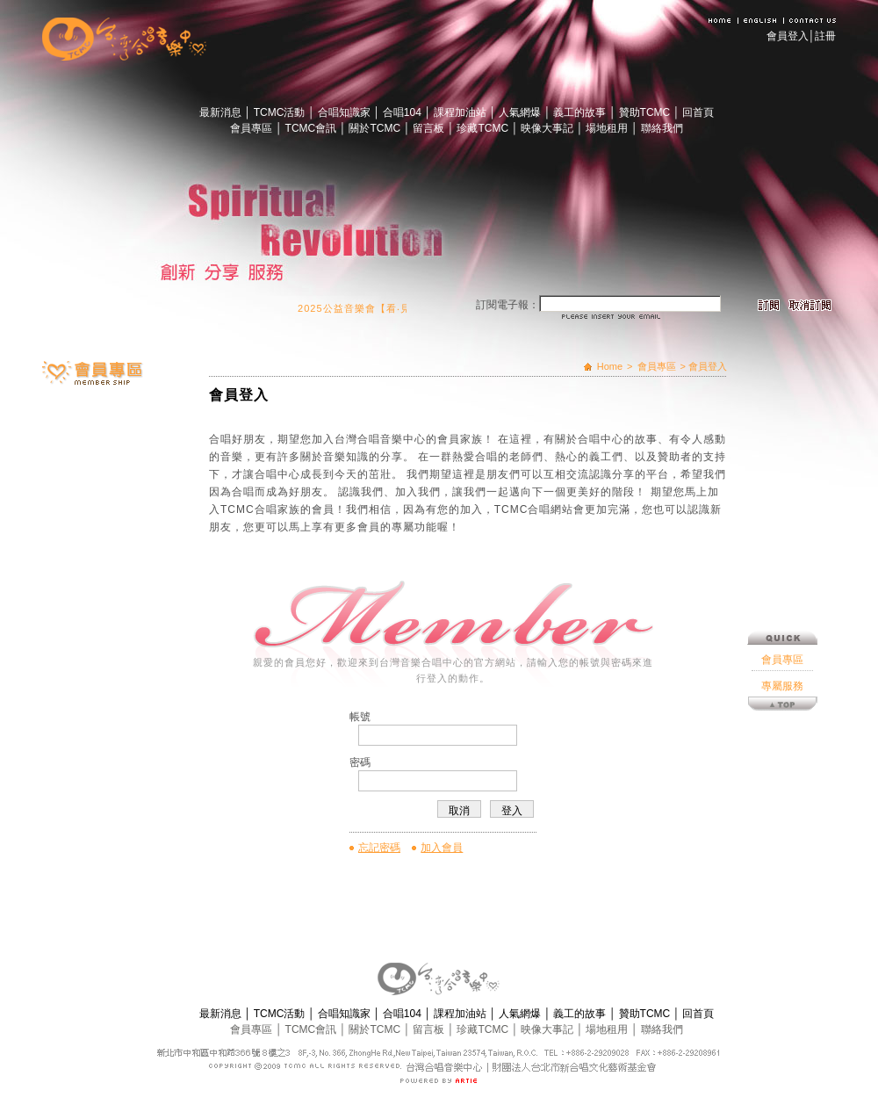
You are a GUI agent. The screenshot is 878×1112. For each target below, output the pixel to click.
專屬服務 (782, 642)
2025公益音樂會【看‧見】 (364, 308)
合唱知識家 (345, 112)
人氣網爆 (521, 112)
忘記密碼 (379, 847)
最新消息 (221, 112)
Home (610, 366)
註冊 (825, 36)
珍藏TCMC (484, 128)
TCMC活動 (281, 112)
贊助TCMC (646, 112)
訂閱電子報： (507, 305)
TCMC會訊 (312, 128)
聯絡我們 (662, 128)
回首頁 (698, 112)
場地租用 (608, 128)
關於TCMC (376, 128)
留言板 (430, 128)
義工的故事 (580, 112)
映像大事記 (548, 128)
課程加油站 (461, 112)
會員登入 (787, 36)
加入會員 (442, 847)
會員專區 (252, 128)
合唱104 (403, 112)
